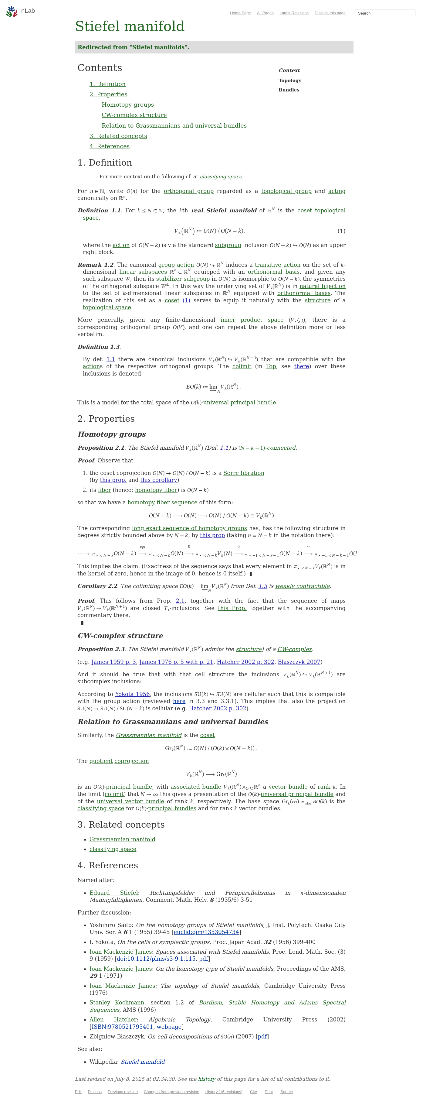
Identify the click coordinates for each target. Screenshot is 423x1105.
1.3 (263, 586)
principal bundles (172, 808)
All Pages (265, 13)
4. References (110, 146)
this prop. (113, 480)
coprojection (131, 761)
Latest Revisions (294, 13)
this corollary (158, 480)
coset (304, 210)
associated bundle (196, 787)
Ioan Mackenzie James (121, 952)
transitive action (277, 265)
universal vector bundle (130, 801)
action (121, 245)
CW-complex (294, 649)
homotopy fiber (156, 490)
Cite (253, 1092)
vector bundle (288, 787)
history (206, 1079)
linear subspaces (143, 272)
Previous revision (123, 1092)
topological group (286, 191)
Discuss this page (330, 13)
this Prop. (232, 608)
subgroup (228, 245)
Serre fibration (243, 473)
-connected (267, 447)
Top (271, 366)
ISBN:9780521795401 (122, 1027)
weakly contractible (302, 586)
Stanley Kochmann (117, 1002)
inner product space (252, 320)
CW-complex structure (134, 115)
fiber (104, 490)
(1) (187, 300)
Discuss (95, 1092)
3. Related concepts (118, 135)
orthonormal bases (303, 293)
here (179, 701)
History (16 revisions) (223, 1092)
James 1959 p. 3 (113, 662)
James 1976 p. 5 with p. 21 (176, 662)
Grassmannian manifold (148, 735)
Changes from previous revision (171, 1092)
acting (337, 191)
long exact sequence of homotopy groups (189, 528)
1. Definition (108, 84)
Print (269, 1092)
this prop (212, 535)
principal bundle (129, 787)
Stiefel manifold (143, 1062)
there (301, 366)
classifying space (221, 177)
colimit (242, 366)
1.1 (111, 359)
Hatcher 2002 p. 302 (245, 662)
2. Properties (108, 94)
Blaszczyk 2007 (299, 662)
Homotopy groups (128, 104)
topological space (107, 307)
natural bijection (322, 286)
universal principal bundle (239, 402)
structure (318, 300)
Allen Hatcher (113, 1019)
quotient (101, 761)
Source (286, 1092)
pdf (203, 959)
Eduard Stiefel (114, 893)
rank (324, 787)
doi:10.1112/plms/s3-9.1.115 (156, 959)
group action (176, 265)
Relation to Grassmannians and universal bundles (174, 125)
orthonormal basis (273, 272)
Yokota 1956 (132, 694)
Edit (78, 1092)
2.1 (180, 601)
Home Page (240, 13)
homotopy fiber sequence (162, 502)
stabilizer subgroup (183, 279)
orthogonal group (189, 191)
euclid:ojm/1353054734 (206, 932)
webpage (169, 1027)
